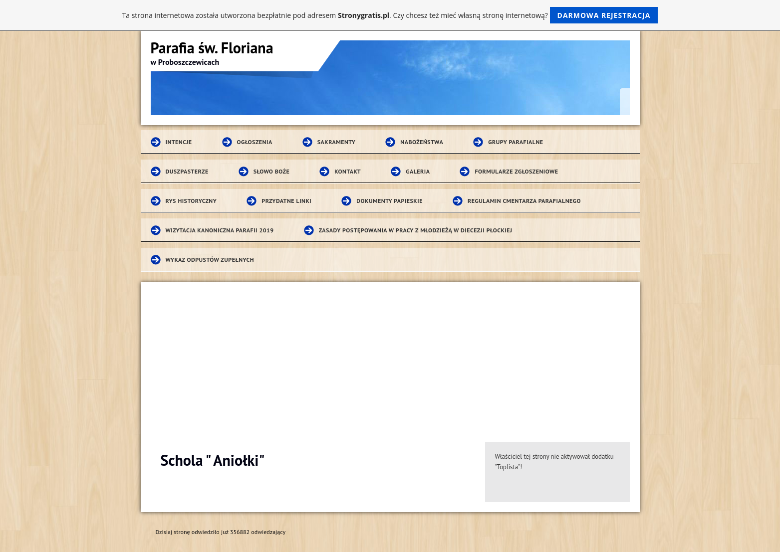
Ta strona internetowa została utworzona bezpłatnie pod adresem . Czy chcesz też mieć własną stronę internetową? (390, 15)
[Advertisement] (390, 357)
